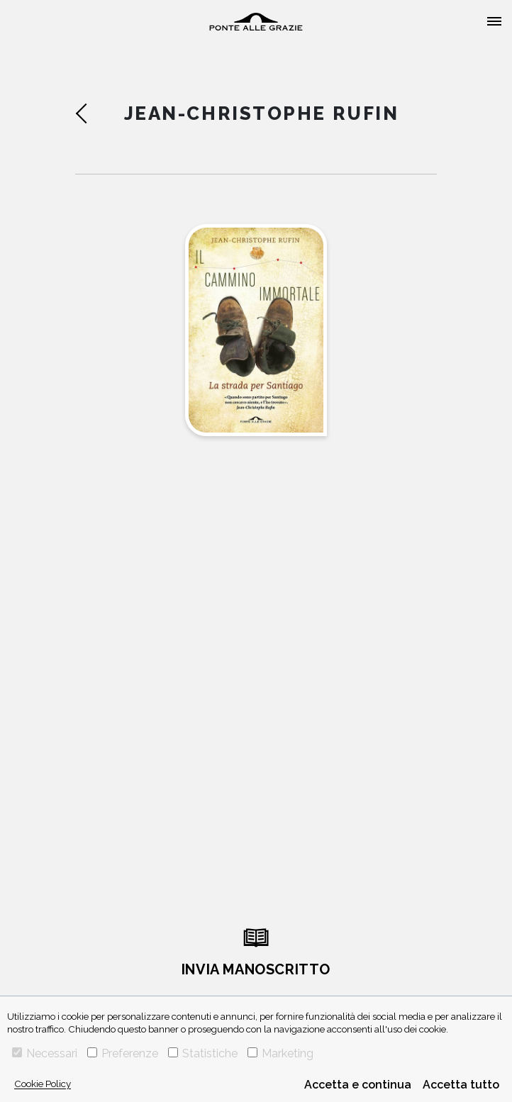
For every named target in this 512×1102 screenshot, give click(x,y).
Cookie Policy (42, 1083)
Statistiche (203, 1053)
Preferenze (122, 1053)
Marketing (280, 1053)
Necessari (44, 1053)
